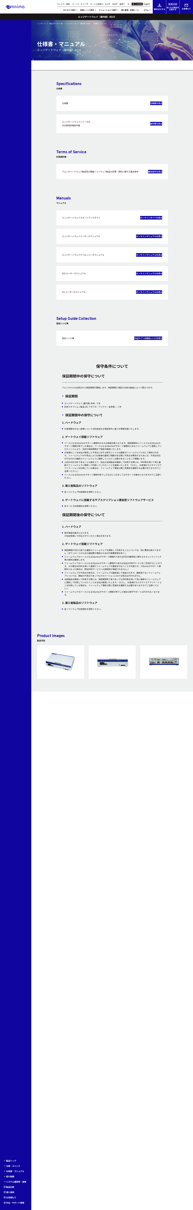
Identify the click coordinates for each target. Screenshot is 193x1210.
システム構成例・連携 (16, 1181)
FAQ (113, 4)
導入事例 (10, 1192)
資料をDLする (159, 6)
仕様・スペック (13, 1165)
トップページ (41, 23)
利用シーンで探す (87, 10)
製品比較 (10, 1186)
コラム (146, 10)
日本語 (139, 4)
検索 (121, 4)
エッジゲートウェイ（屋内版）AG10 (78, 23)
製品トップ (11, 1160)
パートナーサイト (79, 4)
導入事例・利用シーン (130, 10)
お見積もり (186, 7)
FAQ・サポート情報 (15, 1202)
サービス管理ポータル (99, 4)
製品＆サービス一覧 (56, 23)
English (147, 4)
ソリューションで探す (108, 10)
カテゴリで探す (69, 10)
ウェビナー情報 (63, 4)
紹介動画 (10, 1176)
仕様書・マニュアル (15, 1171)
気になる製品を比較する (172, 7)
